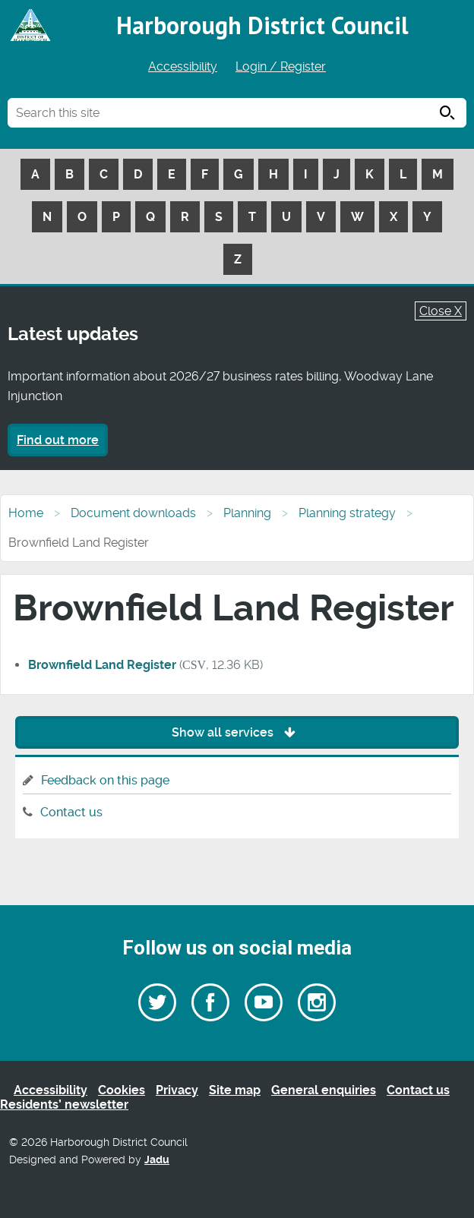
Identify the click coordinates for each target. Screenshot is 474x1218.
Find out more (58, 440)
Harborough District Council (262, 25)
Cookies (121, 1090)
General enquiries (323, 1090)
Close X (440, 311)
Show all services (237, 732)
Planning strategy (347, 513)
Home (25, 513)
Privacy (177, 1090)
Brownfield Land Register (102, 665)
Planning (247, 513)
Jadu (156, 1159)
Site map (235, 1090)
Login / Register (280, 66)
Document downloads (133, 513)
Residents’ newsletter (64, 1104)
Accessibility (182, 66)
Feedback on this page (105, 780)
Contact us (71, 812)
